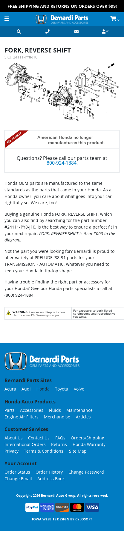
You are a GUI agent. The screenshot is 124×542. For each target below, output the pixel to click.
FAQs (60, 438)
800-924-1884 (61, 163)
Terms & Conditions (43, 451)
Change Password (86, 472)
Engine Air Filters (21, 417)
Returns (59, 444)
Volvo (79, 389)
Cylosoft (83, 519)
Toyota (61, 389)
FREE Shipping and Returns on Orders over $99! (62, 6)
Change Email (18, 478)
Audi (26, 389)
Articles (83, 417)
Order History (49, 472)
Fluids (55, 410)
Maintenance (79, 410)
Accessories (31, 410)
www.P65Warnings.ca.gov (41, 315)
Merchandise (57, 417)
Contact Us (39, 438)
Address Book (51, 478)
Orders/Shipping (87, 438)
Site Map (78, 451)
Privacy (11, 451)
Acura (10, 389)
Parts (9, 410)
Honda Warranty (89, 444)
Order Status (17, 472)
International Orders (25, 444)
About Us (13, 438)
